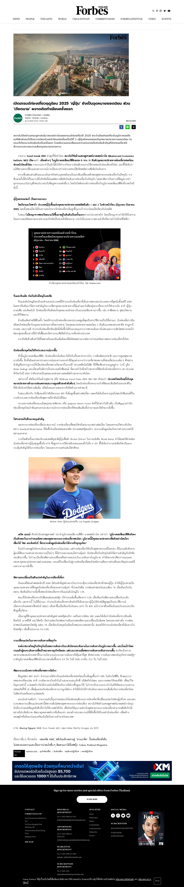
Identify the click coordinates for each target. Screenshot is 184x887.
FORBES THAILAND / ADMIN (37, 115)
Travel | (36, 118)
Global (44, 118)
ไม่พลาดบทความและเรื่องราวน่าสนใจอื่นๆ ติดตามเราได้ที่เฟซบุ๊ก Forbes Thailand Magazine (60, 745)
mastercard (31, 752)
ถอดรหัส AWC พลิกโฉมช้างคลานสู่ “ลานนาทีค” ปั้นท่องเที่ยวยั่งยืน (73, 739)
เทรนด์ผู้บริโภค (87, 751)
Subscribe (92, 799)
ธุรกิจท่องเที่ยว (45, 751)
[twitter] (134, 128)
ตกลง (157, 881)
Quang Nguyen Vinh (30, 728)
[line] (127, 128)
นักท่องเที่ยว (58, 751)
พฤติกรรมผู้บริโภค (72, 751)
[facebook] (121, 128)
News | (28, 118)
